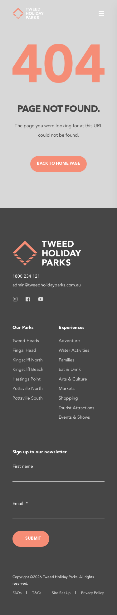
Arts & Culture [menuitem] (73, 379)
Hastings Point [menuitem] (26, 379)
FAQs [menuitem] (17, 592)
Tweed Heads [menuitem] (25, 341)
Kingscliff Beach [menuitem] (27, 369)
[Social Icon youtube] (38, 299)
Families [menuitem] (66, 360)
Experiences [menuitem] (72, 327)
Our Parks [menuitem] (23, 327)
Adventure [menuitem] (69, 341)
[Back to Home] (28, 12)
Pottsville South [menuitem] (27, 398)
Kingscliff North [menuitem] (27, 360)
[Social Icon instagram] (17, 299)
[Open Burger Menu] (101, 13)
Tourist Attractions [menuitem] (76, 408)
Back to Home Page (58, 164)
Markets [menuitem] (67, 388)
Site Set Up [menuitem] (61, 592)
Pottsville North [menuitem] (27, 388)
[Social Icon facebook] (28, 299)
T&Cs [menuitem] (36, 592)
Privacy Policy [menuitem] (92, 592)
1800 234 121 (26, 276)
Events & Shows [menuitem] (74, 417)
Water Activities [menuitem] (74, 350)
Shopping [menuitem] (68, 398)
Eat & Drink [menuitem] (70, 369)
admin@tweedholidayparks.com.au (46, 285)
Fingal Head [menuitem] (24, 350)
